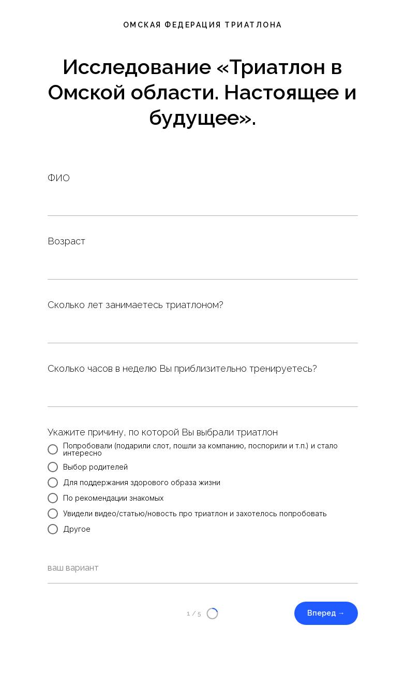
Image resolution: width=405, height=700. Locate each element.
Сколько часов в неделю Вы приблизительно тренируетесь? (182, 368)
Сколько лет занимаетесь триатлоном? (135, 304)
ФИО (59, 177)
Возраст (66, 241)
